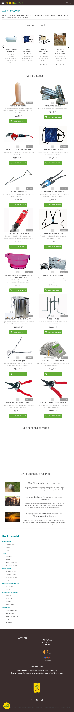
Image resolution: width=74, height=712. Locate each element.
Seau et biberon (10, 613)
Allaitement (6, 607)
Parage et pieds (10, 604)
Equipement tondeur (11, 565)
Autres (7, 550)
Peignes (8, 559)
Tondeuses (8, 556)
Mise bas (8, 589)
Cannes (8, 547)
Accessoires (9, 622)
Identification (6, 569)
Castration (8, 601)
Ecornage (8, 595)
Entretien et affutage (11, 562)
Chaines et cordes (10, 544)
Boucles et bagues (11, 571)
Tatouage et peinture (11, 577)
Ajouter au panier (18, 121)
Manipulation (6, 542)
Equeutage (9, 598)
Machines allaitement (11, 610)
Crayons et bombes (11, 574)
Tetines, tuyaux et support (13, 616)
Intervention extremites (10, 592)
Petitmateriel (11, 11)
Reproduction (9, 586)
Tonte (4, 554)
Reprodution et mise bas (10, 583)
